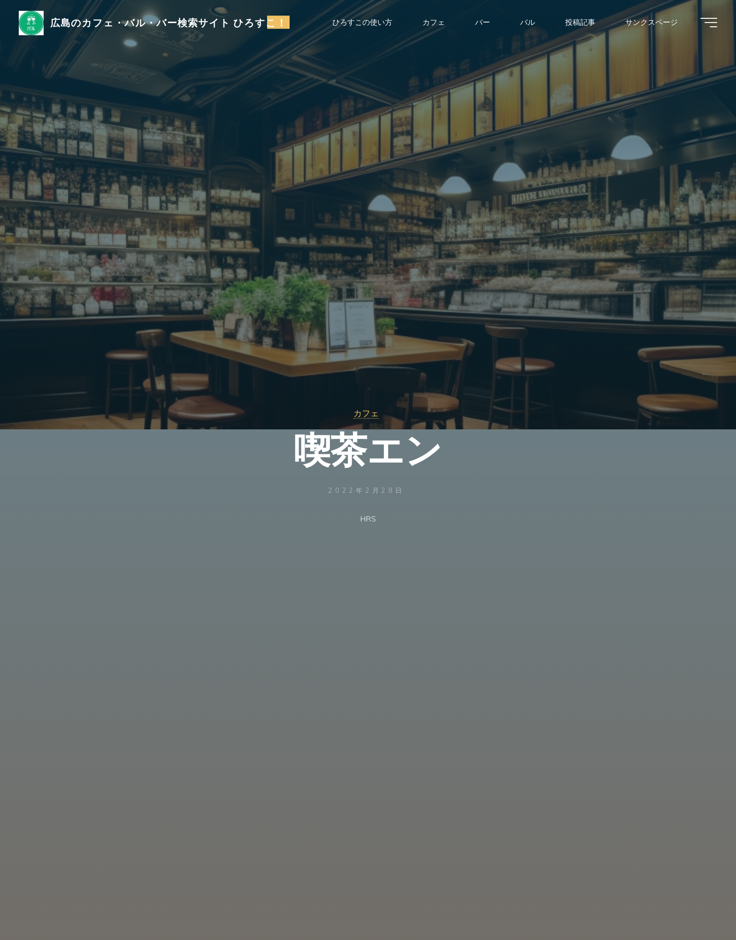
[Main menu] (708, 22)
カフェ (366, 413)
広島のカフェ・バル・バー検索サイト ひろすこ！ (168, 22)
